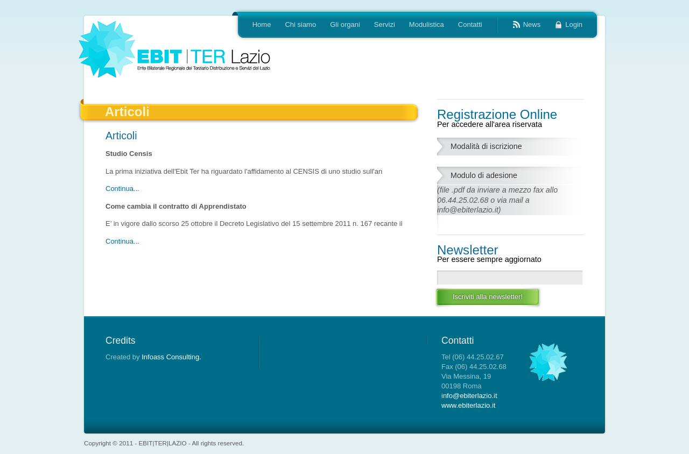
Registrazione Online (510, 117)
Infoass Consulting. (171, 357)
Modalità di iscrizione (486, 146)
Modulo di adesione (484, 175)
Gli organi (345, 24)
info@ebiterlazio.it (469, 396)
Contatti (470, 24)
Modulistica (426, 24)
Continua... (122, 189)
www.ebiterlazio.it (468, 405)
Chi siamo (300, 24)
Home (261, 24)
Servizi (384, 24)
